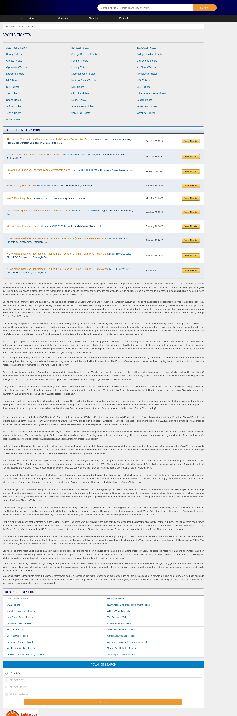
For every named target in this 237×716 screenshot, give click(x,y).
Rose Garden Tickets (17, 598)
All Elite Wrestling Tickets (119, 611)
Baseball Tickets (80, 47)
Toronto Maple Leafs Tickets (121, 629)
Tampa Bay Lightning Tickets (121, 648)
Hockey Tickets (79, 67)
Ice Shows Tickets (146, 67)
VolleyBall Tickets (80, 113)
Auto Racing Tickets (17, 47)
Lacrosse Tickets (15, 73)
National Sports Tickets (83, 80)
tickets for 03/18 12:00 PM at (69, 240)
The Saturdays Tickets (118, 617)
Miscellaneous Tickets (83, 73)
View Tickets (191, 141)
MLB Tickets (143, 86)
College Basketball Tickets (85, 54)
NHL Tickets (77, 86)
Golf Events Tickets (147, 60)
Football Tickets (79, 60)
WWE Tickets (13, 119)
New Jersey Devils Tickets (20, 617)
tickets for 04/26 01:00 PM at (69, 141)
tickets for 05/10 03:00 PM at (69, 172)
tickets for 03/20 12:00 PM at (69, 271)
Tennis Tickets (13, 113)
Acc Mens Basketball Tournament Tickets (127, 642)
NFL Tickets (12, 86)
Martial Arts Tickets (147, 73)
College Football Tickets (149, 54)
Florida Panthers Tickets (119, 623)
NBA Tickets (143, 80)
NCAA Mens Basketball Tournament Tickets (128, 605)
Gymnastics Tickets (16, 67)
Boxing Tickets (14, 54)
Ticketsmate (54, 7)
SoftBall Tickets (14, 106)
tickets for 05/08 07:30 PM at (66, 156)
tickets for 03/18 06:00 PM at (69, 255)
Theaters (93, 18)
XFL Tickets (12, 93)
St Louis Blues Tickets (18, 629)
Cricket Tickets (14, 60)
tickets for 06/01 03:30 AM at (46, 198)
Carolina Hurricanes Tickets (121, 635)
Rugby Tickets (79, 100)
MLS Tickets (12, 80)
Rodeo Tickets (14, 100)
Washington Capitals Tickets (21, 648)
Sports (32, 18)
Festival (123, 18)
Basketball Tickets (146, 47)
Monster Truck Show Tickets (21, 611)
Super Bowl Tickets (147, 106)
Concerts (63, 18)
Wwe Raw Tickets (116, 598)
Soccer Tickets (144, 100)
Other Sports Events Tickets (152, 93)
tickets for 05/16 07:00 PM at (50, 185)
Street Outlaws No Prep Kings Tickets (25, 654)
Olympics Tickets (80, 93)
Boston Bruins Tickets (17, 635)
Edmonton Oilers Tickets (19, 623)
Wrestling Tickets (146, 113)
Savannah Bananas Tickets (20, 642)
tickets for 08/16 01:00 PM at (54, 226)
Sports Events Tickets (83, 106)
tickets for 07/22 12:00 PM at (70, 212)
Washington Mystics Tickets (121, 654)
